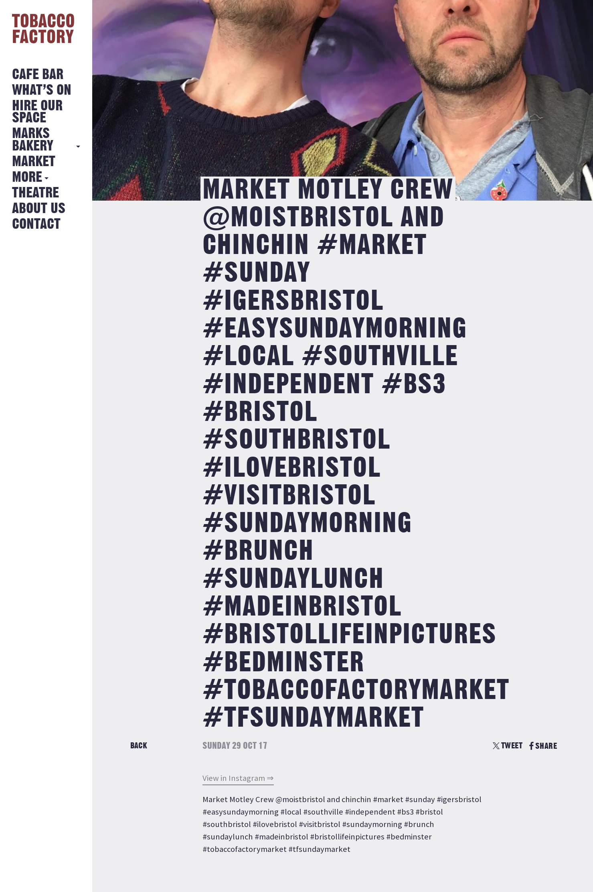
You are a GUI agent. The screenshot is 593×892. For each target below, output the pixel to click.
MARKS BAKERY (32, 140)
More (27, 177)
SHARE (543, 746)
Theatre (35, 193)
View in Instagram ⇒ (238, 778)
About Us (38, 209)
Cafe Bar (37, 75)
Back (138, 746)
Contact (36, 224)
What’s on (41, 90)
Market (33, 162)
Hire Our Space (37, 112)
